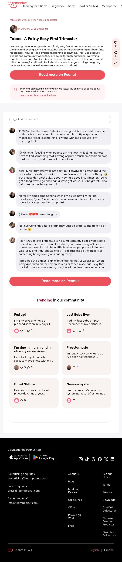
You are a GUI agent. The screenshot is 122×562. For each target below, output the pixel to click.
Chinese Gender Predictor (108, 521)
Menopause (109, 6)
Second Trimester (48, 20)
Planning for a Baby (34, 6)
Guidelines (75, 500)
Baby (71, 6)
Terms (106, 485)
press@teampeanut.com (24, 491)
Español (109, 550)
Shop (71, 526)
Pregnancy (57, 6)
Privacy (107, 492)
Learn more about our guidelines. (38, 95)
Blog (71, 482)
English (94, 550)
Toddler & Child (88, 6)
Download (109, 500)
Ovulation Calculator (109, 534)
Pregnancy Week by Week (23, 20)
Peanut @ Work (74, 517)
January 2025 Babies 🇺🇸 (34, 29)
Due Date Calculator (109, 509)
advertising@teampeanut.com (27, 479)
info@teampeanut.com (23, 503)
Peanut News (107, 476)
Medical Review (73, 491)
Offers (72, 507)
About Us (74, 474)
